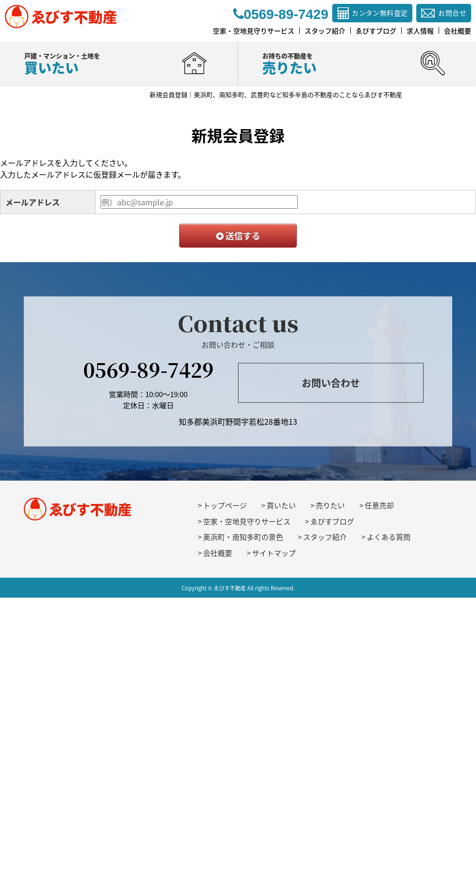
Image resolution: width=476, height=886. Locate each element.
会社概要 (217, 553)
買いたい (281, 505)
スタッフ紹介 (325, 537)
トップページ (225, 505)
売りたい (330, 505)
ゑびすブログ (332, 521)
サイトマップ (274, 553)
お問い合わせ (331, 382)
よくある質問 (388, 537)
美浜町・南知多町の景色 (243, 537)
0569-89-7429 (148, 369)
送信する (238, 235)
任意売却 (379, 505)
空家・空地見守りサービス (246, 521)
